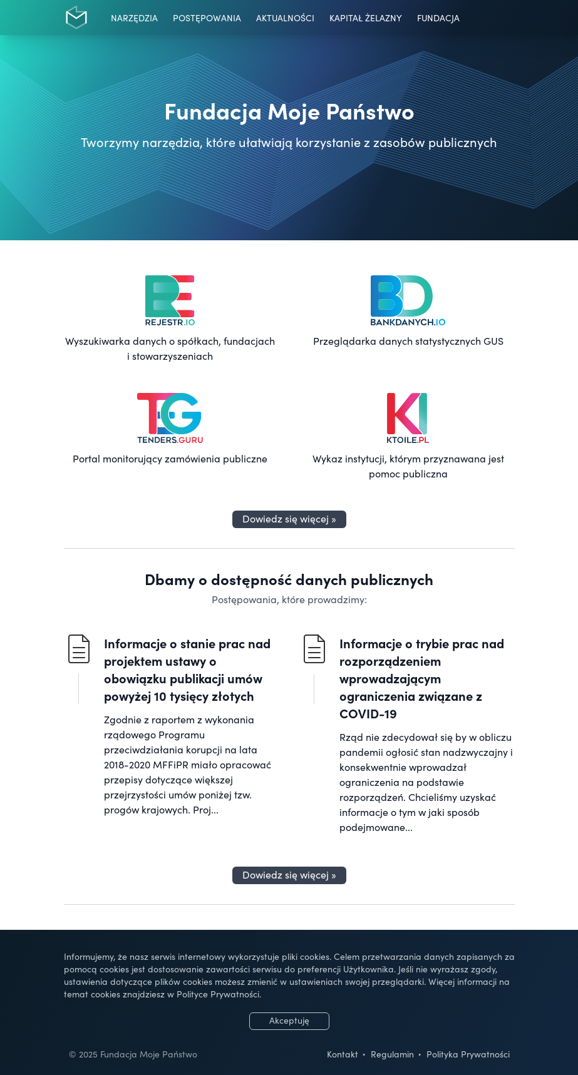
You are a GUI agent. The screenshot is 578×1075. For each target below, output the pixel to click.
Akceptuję (289, 1020)
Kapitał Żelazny (365, 17)
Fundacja (438, 17)
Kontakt (342, 1053)
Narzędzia (134, 17)
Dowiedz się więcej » (289, 518)
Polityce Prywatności (218, 993)
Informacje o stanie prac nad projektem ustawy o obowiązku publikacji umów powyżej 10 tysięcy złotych (187, 669)
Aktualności (285, 17)
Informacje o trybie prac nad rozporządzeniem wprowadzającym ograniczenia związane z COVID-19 (421, 677)
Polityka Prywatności (468, 1053)
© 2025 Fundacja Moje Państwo (133, 1053)
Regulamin (392, 1053)
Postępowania (207, 17)
